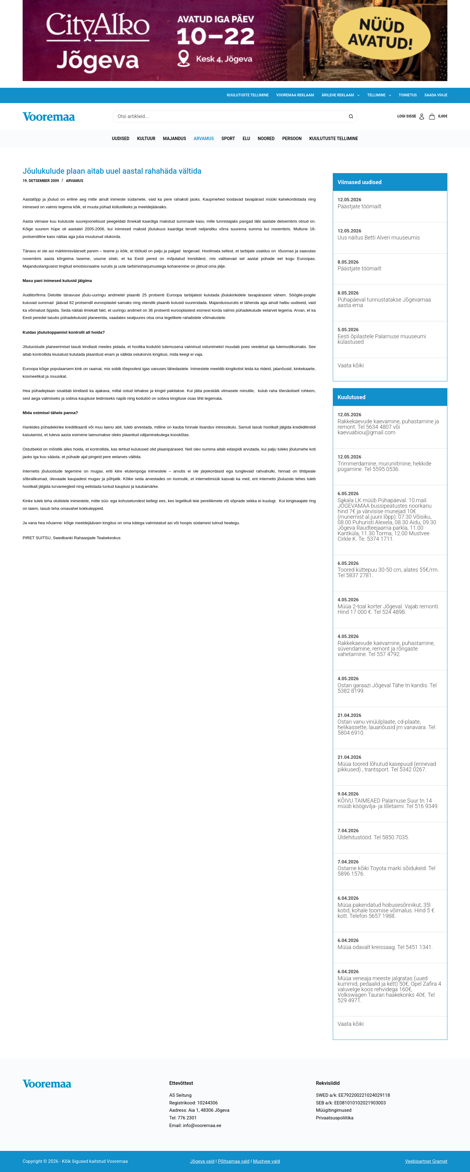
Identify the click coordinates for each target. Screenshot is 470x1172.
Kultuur (146, 138)
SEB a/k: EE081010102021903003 (351, 1103)
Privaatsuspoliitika (335, 1118)
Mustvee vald (266, 1161)
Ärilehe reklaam (342, 95)
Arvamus (204, 138)
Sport (228, 138)
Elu (246, 138)
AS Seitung (180, 1095)
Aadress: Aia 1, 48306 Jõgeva (199, 1110)
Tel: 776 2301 (183, 1118)
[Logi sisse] (411, 116)
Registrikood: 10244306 (193, 1103)
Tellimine (380, 95)
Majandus (174, 138)
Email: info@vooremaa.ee (195, 1125)
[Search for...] (229, 116)
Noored (266, 138)
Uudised (120, 138)
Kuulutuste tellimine (248, 95)
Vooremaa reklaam (295, 95)
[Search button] (351, 116)
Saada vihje (435, 95)
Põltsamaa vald (233, 1161)
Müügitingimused (333, 1110)
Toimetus (408, 95)
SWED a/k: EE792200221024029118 (353, 1095)
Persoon (292, 138)
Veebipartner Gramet (426, 1161)
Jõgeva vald (202, 1161)
